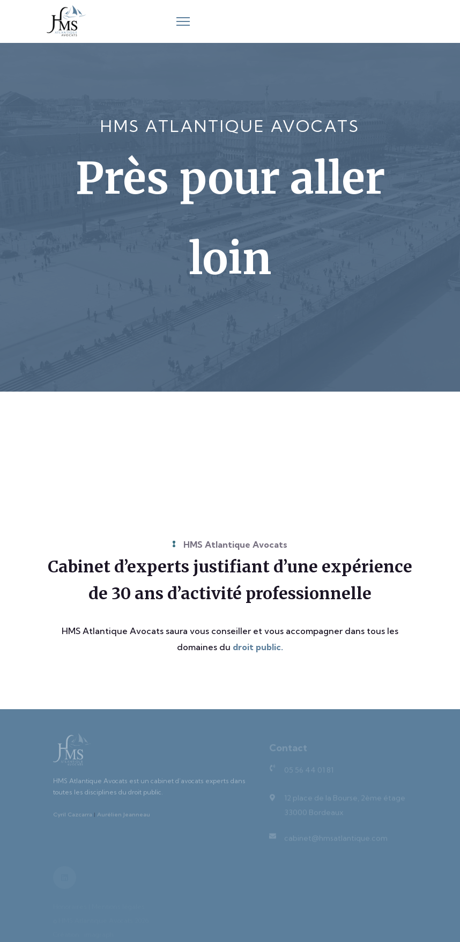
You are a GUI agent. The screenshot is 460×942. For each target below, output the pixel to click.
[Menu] (183, 21)
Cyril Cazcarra (72, 817)
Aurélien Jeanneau (123, 817)
